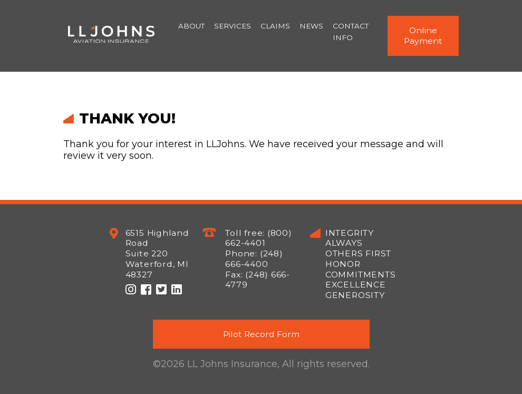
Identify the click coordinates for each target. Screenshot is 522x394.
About (191, 26)
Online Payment (423, 35)
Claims (275, 26)
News (311, 26)
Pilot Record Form (261, 334)
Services (232, 26)
